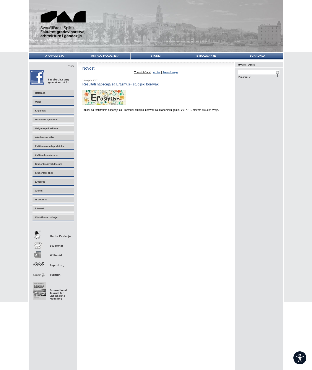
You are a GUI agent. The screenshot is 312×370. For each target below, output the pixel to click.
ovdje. (215, 109)
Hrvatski (242, 65)
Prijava (71, 66)
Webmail (52, 253)
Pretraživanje (170, 72)
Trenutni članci (142, 72)
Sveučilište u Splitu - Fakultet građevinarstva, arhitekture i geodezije (63, 24)
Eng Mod (49, 290)
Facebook (50, 77)
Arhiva (156, 72)
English (251, 65)
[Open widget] (299, 357)
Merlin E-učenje (52, 234)
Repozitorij (52, 263)
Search (259, 76)
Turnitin (52, 273)
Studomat (52, 244)
